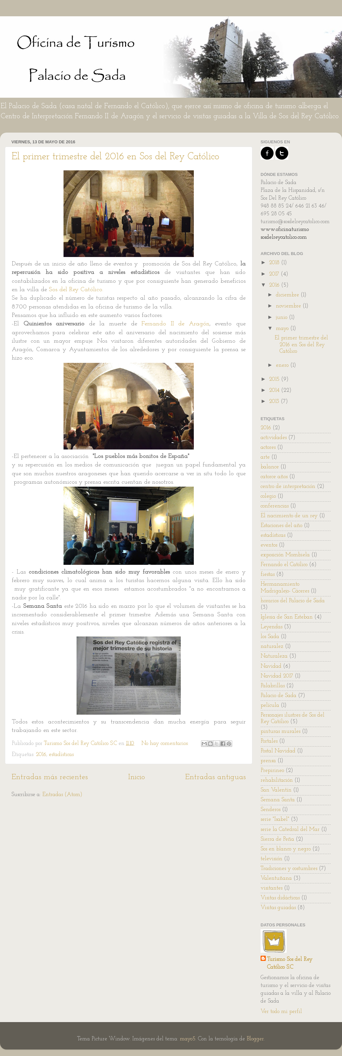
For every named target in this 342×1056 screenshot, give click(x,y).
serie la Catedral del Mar (290, 829)
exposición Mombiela (285, 555)
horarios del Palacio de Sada (293, 601)
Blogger (255, 1039)
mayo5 (187, 1039)
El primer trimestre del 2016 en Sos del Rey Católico (115, 157)
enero (283, 365)
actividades (274, 437)
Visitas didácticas (280, 898)
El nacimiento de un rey (289, 516)
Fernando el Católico (284, 564)
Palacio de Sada (278, 695)
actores (268, 447)
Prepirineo (272, 770)
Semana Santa (278, 800)
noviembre (289, 306)
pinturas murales (280, 731)
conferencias (275, 506)
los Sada (270, 636)
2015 (275, 379)
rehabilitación (277, 780)
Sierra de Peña (277, 839)
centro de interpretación (288, 486)
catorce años (274, 476)
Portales (269, 741)
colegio (268, 496)
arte (265, 457)
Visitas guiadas (278, 907)
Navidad (271, 666)
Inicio (136, 777)
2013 (275, 401)
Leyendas (271, 627)
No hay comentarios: (165, 743)
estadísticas (61, 754)
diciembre (288, 295)
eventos (269, 545)
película (270, 705)
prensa (268, 760)
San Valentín (276, 790)
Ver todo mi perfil (281, 1011)
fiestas (268, 574)
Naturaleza (274, 656)
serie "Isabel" (275, 819)
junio (282, 317)
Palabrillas (273, 686)
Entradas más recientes (49, 777)
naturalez (272, 646)
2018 (275, 262)
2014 (275, 390)
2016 (41, 754)
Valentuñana (276, 878)
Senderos (270, 809)
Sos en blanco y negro (286, 849)
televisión (271, 859)
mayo (283, 328)
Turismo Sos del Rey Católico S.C (289, 963)
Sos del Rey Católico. (76, 290)
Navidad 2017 (277, 676)
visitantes (271, 888)
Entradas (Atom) (62, 794)
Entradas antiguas (215, 777)
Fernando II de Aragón (175, 324)
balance (270, 467)
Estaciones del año (281, 525)
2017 (275, 274)
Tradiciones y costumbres (289, 868)
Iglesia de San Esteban (287, 617)
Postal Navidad (278, 751)
